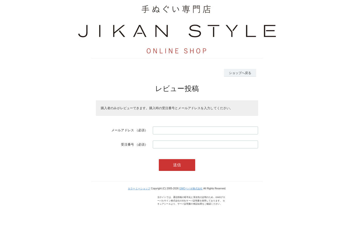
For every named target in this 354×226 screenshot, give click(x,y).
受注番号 (127, 144)
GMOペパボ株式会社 (191, 188)
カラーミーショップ (139, 188)
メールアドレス (122, 130)
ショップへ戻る (240, 73)
